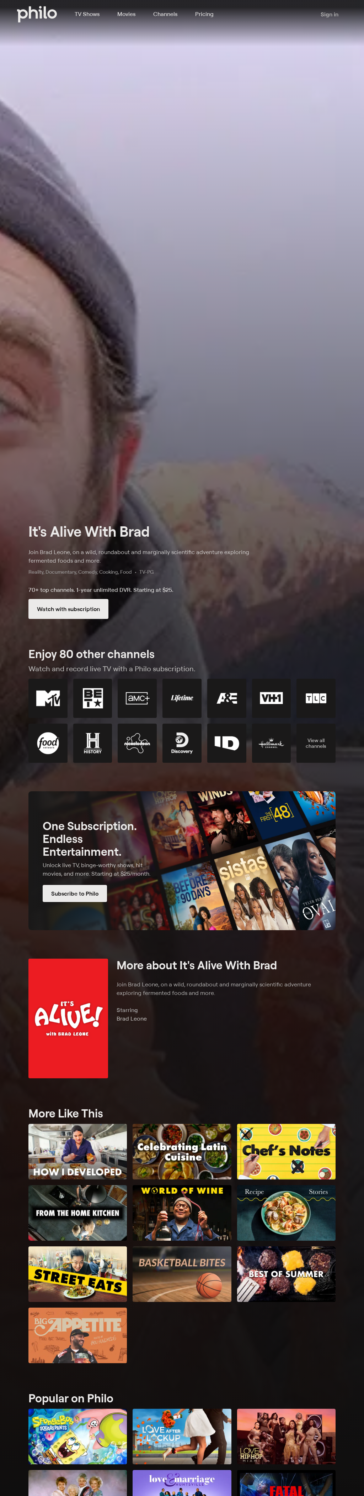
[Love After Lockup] (182, 1436)
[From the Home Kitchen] (77, 1213)
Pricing (204, 13)
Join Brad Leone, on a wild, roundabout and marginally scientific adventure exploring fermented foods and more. (138, 556)
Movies (126, 13)
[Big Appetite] (77, 1335)
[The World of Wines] (182, 1213)
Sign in (329, 14)
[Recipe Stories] (286, 1213)
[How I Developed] (77, 1151)
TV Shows (87, 13)
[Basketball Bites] (182, 1274)
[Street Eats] (77, 1274)
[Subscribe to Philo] (182, 860)
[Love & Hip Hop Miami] (286, 1436)
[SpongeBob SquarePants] (77, 1436)
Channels (165, 13)
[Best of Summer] (286, 1274)
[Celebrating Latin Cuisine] (182, 1151)
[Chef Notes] (286, 1151)
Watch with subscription (68, 609)
